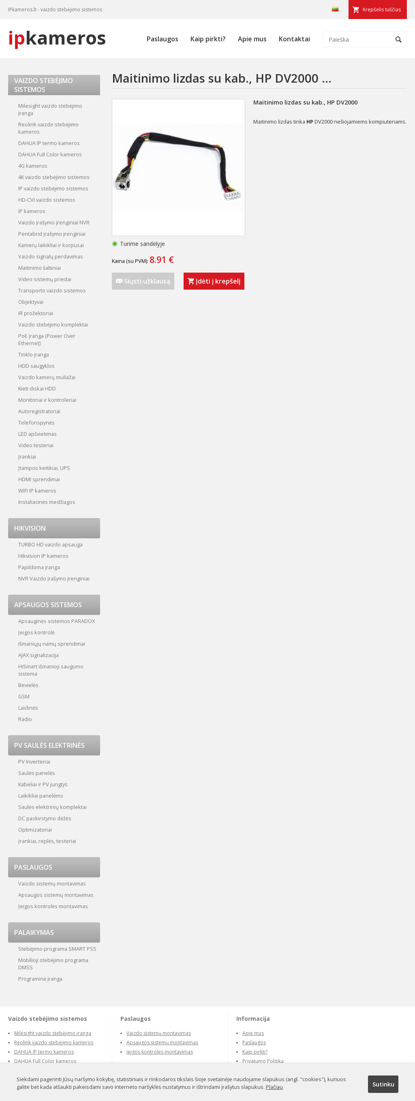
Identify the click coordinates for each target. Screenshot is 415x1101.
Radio (25, 719)
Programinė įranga (40, 978)
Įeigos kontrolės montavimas (53, 906)
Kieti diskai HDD (37, 388)
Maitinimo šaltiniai (39, 267)
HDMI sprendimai (39, 479)
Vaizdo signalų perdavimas (50, 256)
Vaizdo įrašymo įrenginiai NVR (54, 222)
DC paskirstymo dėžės (44, 818)
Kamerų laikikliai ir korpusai (51, 245)
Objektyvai (30, 301)
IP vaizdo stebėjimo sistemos (53, 188)
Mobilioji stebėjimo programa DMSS (53, 963)
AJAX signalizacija (38, 655)
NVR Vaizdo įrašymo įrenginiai (54, 578)
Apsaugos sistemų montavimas (56, 894)
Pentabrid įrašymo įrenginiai (52, 233)
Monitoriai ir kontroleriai (47, 399)
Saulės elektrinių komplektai (52, 807)
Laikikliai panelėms (40, 795)
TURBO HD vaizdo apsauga (50, 544)
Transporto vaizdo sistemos (52, 290)
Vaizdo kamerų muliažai (46, 377)
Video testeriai (35, 445)
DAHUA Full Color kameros (50, 154)
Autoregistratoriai (39, 411)
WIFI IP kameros (37, 490)
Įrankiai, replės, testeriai (47, 841)
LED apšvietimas (37, 433)
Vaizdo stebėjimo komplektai (53, 324)
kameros (57, 37)
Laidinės (28, 707)
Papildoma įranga (39, 567)
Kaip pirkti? (208, 38)
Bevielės (28, 685)
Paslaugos (162, 38)
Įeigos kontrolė (36, 632)
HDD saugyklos (36, 365)
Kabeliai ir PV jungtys (43, 784)
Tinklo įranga (33, 354)
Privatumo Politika (263, 1061)
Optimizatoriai (35, 829)
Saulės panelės (36, 773)
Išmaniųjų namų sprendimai (51, 643)
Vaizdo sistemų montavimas (52, 883)
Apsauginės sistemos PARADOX (56, 621)
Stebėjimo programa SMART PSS (57, 948)
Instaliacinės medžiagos (46, 502)
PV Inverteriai (34, 761)
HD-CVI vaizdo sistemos (46, 199)
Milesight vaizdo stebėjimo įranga (50, 109)
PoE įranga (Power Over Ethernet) (46, 339)
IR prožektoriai (35, 313)
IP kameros (31, 211)
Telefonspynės (36, 422)
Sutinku (383, 1084)
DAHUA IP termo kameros (49, 143)
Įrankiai (27, 456)
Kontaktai (294, 38)
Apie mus (252, 38)
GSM (24, 696)
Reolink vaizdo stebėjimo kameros (48, 128)
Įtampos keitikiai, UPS (44, 468)
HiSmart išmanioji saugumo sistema (50, 670)
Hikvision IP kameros (43, 555)
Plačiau (274, 1086)
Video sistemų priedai (44, 279)
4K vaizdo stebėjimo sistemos (54, 177)
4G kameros (32, 165)
